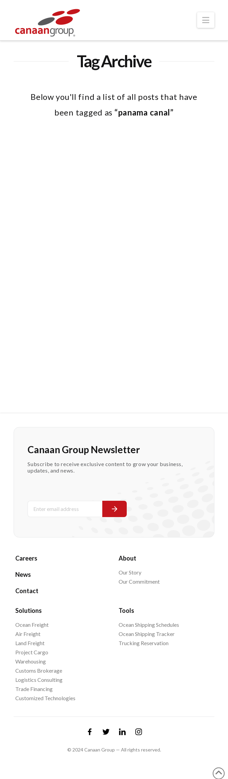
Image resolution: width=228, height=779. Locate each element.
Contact (26, 591)
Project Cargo (31, 652)
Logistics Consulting (39, 679)
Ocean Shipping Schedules (149, 624)
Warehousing (30, 661)
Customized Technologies (45, 698)
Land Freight (30, 643)
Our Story (130, 572)
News (23, 574)
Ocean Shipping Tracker (147, 634)
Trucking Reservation (144, 643)
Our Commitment (139, 581)
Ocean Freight (32, 624)
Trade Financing (34, 689)
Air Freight (27, 634)
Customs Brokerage (38, 670)
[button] (205, 20)
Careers (26, 558)
